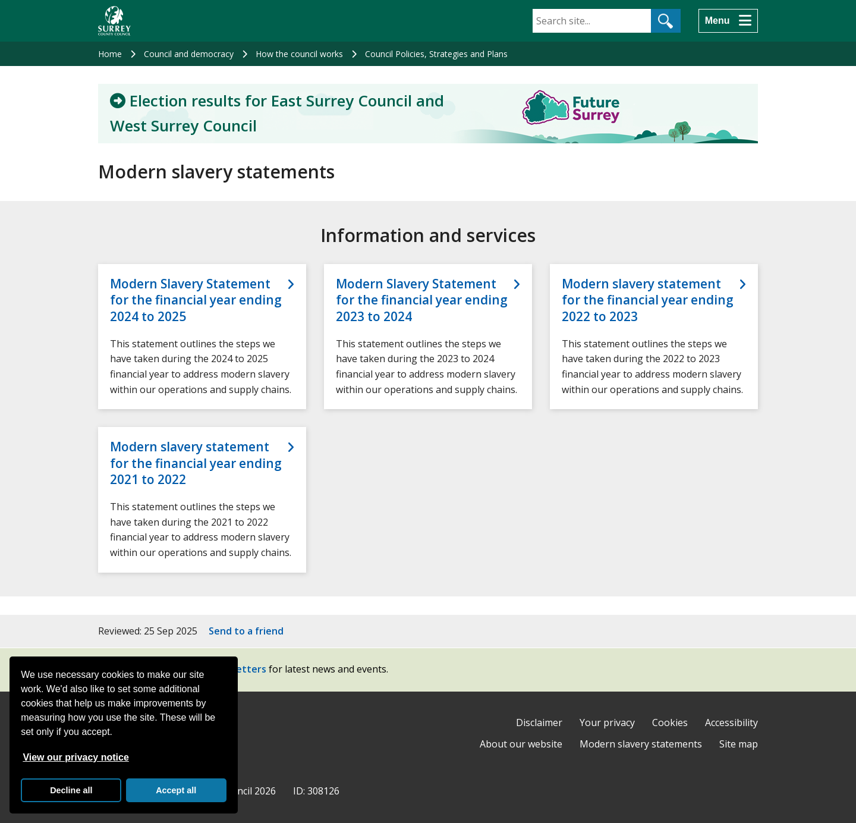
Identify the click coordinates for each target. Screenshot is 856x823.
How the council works (299, 53)
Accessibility (731, 722)
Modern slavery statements (641, 743)
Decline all (71, 790)
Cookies (670, 722)
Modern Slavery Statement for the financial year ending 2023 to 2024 (422, 300)
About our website (521, 743)
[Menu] (728, 21)
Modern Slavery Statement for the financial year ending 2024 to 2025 (196, 300)
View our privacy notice (75, 757)
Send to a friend (246, 630)
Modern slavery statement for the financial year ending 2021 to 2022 (196, 463)
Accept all (176, 790)
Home (110, 53)
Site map (738, 743)
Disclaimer (539, 722)
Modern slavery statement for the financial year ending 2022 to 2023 (648, 300)
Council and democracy (189, 53)
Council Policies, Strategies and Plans (436, 53)
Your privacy (607, 722)
